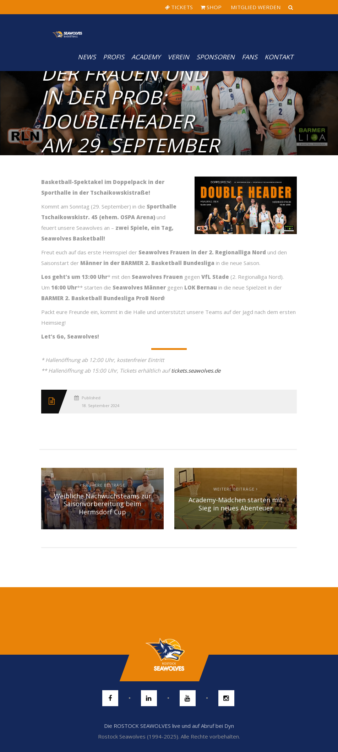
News (87, 57)
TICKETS (179, 7)
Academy (145, 57)
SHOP (211, 7)
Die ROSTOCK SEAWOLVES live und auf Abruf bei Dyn (169, 725)
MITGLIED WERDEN (254, 7)
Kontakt (279, 57)
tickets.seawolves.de (195, 370)
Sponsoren (215, 57)
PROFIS (113, 57)
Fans (249, 57)
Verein (178, 57)
